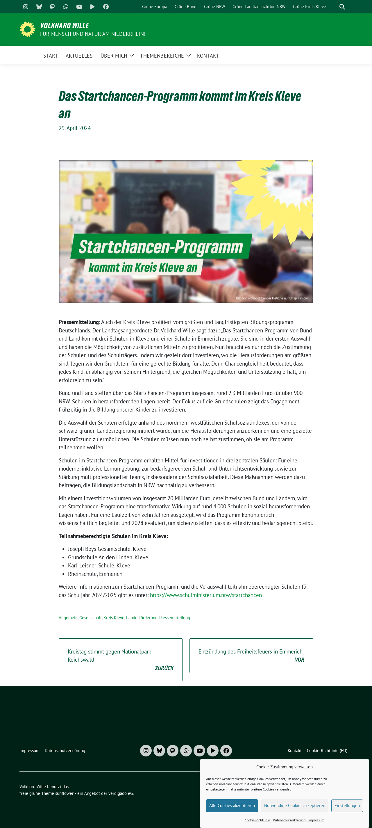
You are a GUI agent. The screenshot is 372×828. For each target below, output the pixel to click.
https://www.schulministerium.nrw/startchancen (206, 595)
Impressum (316, 820)
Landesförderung (142, 617)
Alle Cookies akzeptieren (232, 805)
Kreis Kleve (113, 617)
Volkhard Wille (64, 25)
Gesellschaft (90, 617)
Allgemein (68, 617)
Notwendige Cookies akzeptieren (294, 805)
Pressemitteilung (174, 617)
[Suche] (334, 7)
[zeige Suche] (342, 7)
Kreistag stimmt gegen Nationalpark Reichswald (121, 660)
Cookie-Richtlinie (257, 820)
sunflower (64, 793)
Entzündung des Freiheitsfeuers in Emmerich (251, 656)
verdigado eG (120, 793)
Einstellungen (347, 805)
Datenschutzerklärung (289, 820)
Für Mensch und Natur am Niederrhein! (92, 34)
